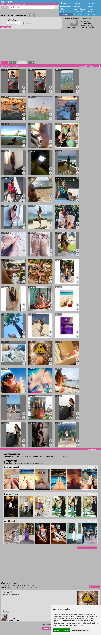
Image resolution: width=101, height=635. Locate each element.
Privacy (91, 9)
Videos (62, 9)
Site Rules (77, 3)
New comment (94, 587)
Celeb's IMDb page (87, 18)
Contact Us (92, 15)
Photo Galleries (65, 6)
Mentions (63, 12)
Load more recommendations (87, 548)
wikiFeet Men (64, 15)
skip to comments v (92, 449)
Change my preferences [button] (80, 630)
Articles (77, 6)
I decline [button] (66, 630)
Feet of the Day (79, 9)
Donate (90, 6)
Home (65, 3)
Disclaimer (92, 12)
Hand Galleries (79, 15)
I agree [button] (56, 630)
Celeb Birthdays (79, 12)
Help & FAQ (92, 3)
